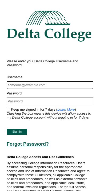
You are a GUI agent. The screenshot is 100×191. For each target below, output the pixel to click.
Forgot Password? (28, 144)
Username (14, 77)
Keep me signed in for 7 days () (49, 113)
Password (14, 93)
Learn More (66, 109)
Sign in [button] (17, 131)
